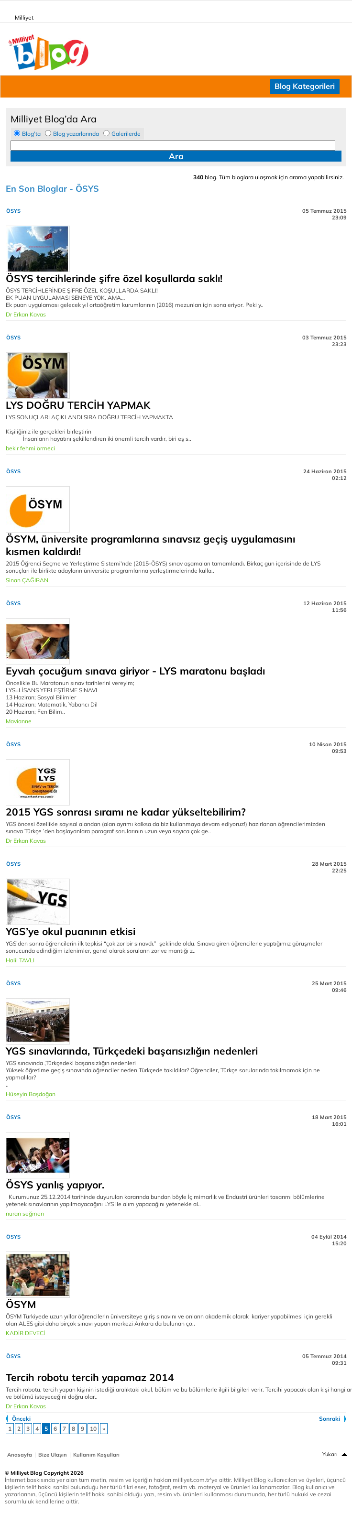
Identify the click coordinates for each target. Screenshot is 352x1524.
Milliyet (20, 16)
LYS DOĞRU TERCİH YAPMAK (78, 405)
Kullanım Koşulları (96, 1454)
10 (93, 1428)
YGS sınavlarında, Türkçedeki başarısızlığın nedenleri (132, 1051)
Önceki (21, 1418)
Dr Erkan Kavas (26, 314)
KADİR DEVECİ (25, 1333)
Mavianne (19, 721)
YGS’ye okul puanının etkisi (70, 931)
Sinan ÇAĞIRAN (27, 580)
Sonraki (329, 1418)
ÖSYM (21, 1304)
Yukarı (330, 1454)
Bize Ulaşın (52, 1454)
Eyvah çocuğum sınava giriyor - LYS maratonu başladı (135, 670)
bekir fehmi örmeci (30, 448)
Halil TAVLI (20, 960)
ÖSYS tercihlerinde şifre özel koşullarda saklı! (114, 278)
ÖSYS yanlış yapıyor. (55, 1184)
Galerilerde (126, 133)
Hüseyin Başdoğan (30, 1094)
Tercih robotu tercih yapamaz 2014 (90, 1377)
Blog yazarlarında (76, 133)
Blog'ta (31, 133)
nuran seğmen (25, 1213)
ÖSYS (13, 210)
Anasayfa (19, 1454)
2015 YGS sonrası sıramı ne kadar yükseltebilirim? (126, 812)
